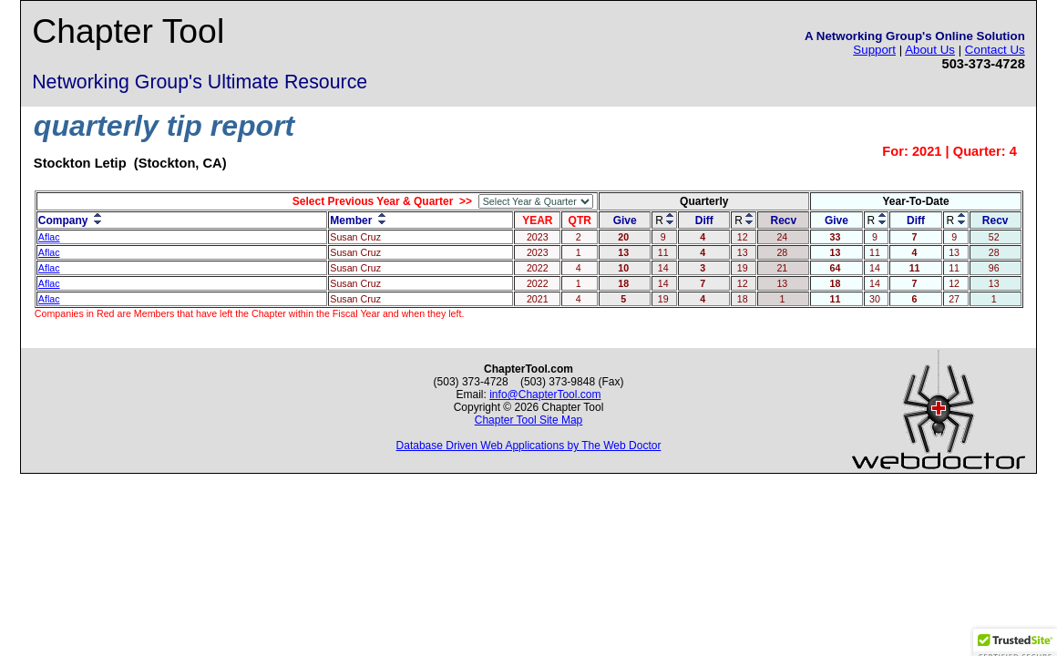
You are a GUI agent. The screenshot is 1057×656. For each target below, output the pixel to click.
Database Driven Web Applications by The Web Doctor (529, 445)
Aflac (49, 236)
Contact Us (995, 49)
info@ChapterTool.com (544, 394)
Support (874, 49)
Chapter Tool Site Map (529, 420)
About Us (930, 49)
